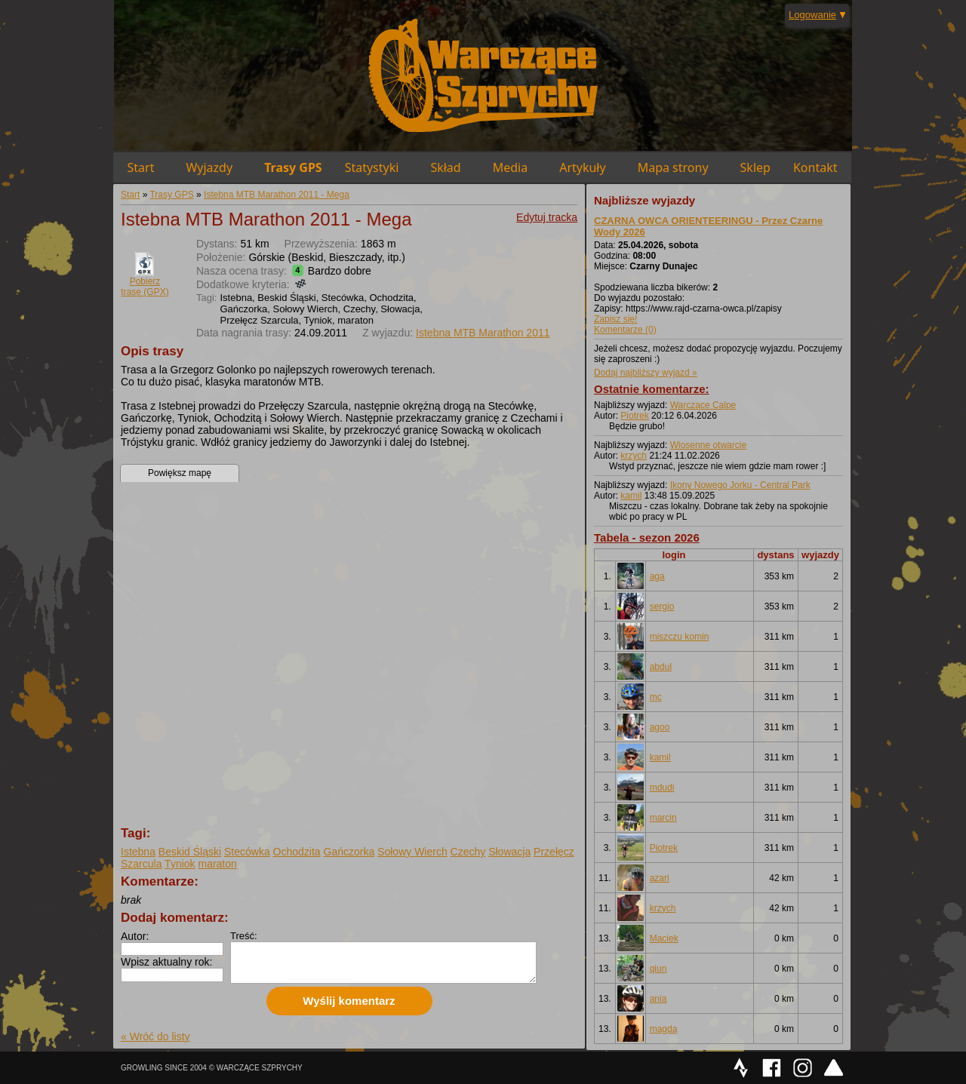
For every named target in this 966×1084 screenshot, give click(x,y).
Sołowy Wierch (412, 852)
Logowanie (812, 14)
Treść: (243, 935)
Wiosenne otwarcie (708, 445)
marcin (663, 817)
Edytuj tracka (546, 217)
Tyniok (180, 864)
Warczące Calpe (703, 405)
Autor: (135, 936)
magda (664, 1029)
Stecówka (247, 852)
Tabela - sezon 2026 (647, 537)
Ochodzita (297, 852)
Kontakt (815, 167)
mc (656, 697)
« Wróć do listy (155, 1036)
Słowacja (509, 852)
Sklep (755, 167)
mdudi (662, 787)
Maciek (664, 938)
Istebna (138, 852)
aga (657, 576)
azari (659, 878)
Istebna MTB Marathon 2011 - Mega (276, 194)
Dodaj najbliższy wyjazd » (645, 372)
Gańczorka (349, 852)
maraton (217, 864)
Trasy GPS (293, 167)
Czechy (468, 852)
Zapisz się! (615, 319)
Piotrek (634, 415)
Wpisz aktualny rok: (166, 962)
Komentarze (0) (625, 329)
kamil (630, 495)
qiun (658, 968)
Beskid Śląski (189, 852)
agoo (660, 727)
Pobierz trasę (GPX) (144, 286)
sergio (662, 606)
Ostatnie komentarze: (651, 388)
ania (658, 998)
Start (141, 167)
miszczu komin (679, 636)
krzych (633, 455)
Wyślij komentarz (349, 1000)
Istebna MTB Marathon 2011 (482, 333)
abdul (661, 667)
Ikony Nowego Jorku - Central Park (740, 485)
